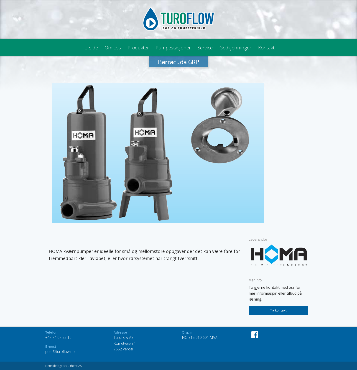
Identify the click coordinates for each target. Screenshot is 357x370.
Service (205, 47)
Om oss (113, 47)
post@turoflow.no (60, 351)
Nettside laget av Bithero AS (63, 366)
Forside (90, 47)
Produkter (138, 47)
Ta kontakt (278, 310)
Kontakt (266, 47)
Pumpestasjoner (173, 47)
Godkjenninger (235, 47)
